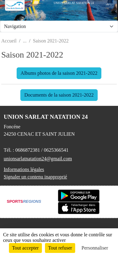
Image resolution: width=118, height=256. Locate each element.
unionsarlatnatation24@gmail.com (38, 158)
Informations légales (24, 169)
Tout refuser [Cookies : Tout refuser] (60, 247)
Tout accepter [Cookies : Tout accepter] (25, 247)
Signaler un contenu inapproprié (35, 176)
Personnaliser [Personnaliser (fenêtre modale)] (95, 247)
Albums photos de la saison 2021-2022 (59, 73)
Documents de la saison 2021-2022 (59, 95)
